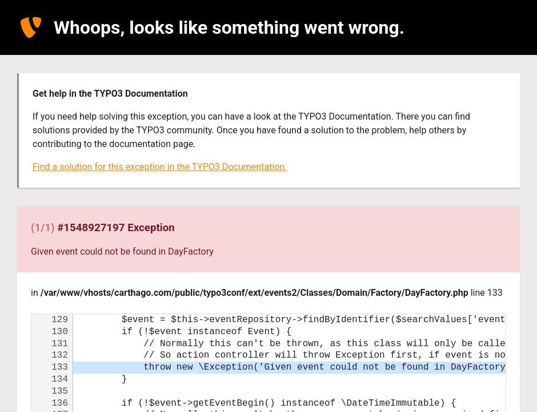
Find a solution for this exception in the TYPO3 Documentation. (160, 166)
